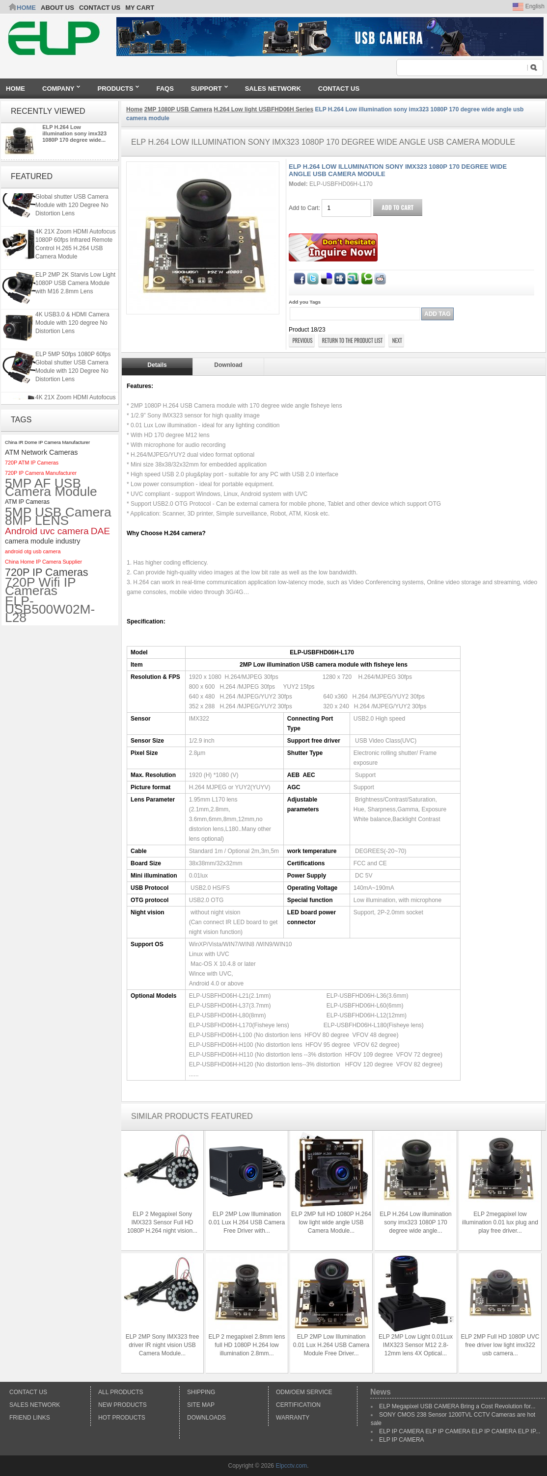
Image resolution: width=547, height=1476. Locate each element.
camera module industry (43, 541)
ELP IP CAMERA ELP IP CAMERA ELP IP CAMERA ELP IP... (459, 1431)
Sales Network (34, 1404)
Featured (32, 176)
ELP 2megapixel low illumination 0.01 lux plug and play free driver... (500, 1222)
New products (122, 1404)
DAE (100, 531)
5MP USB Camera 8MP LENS (58, 516)
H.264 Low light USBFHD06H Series (263, 109)
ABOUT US (57, 7)
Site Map (201, 1404)
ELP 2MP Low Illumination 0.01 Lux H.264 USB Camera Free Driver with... (247, 1222)
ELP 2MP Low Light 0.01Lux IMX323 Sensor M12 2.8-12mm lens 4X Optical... (416, 1345)
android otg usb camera (32, 551)
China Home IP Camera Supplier (43, 562)
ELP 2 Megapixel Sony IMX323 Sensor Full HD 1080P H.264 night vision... (162, 1222)
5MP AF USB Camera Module (51, 487)
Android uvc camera (47, 531)
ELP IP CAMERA (401, 1439)
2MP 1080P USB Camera (178, 109)
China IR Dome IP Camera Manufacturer (47, 442)
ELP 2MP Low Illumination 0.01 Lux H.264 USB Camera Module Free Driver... (331, 1345)
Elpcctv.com (291, 1465)
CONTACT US (99, 7)
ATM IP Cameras (27, 501)
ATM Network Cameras (41, 452)
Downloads (206, 1417)
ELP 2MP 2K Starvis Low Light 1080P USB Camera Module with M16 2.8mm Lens (75, 287)
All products (120, 1392)
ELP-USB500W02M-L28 (50, 609)
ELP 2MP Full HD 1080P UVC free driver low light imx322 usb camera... (500, 1345)
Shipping (201, 1392)
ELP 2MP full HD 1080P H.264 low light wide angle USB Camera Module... (331, 1222)
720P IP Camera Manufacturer (41, 473)
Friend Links (29, 1417)
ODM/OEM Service (304, 1392)
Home (26, 7)
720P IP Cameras (46, 572)
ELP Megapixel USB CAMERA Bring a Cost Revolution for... (457, 1406)
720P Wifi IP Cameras (40, 586)
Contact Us (28, 1392)
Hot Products (121, 1417)
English (529, 6)
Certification (298, 1404)
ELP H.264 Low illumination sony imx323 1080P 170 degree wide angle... (416, 1222)
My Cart (139, 7)
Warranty (292, 1417)
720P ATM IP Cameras (31, 463)
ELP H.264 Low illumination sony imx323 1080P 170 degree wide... (74, 133)
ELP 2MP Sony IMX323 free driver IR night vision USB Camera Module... (162, 1345)
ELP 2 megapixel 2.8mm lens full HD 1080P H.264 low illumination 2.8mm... (247, 1345)
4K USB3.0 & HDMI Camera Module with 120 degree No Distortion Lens (72, 326)
